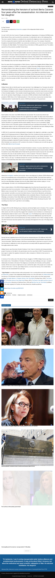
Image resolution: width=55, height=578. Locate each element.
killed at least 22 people (14, 144)
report (30, 213)
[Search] (51, 300)
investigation (10, 175)
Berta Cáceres (8, 294)
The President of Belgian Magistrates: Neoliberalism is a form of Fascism (19, 426)
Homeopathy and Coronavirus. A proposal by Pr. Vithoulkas (15, 547)
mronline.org (9, 293)
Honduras (14, 294)
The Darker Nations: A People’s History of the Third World (20, 278)
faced (38, 68)
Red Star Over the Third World (39, 282)
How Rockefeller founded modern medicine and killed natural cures (18, 466)
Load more (27, 550)
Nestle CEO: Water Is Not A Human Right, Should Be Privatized (16, 385)
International (50, 6)
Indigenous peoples (22, 294)
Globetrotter (19, 29)
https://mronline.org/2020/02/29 (16, 288)
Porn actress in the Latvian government (11, 506)
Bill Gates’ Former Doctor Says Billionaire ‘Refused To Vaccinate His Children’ (20, 345)
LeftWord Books (47, 274)
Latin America (29, 294)
